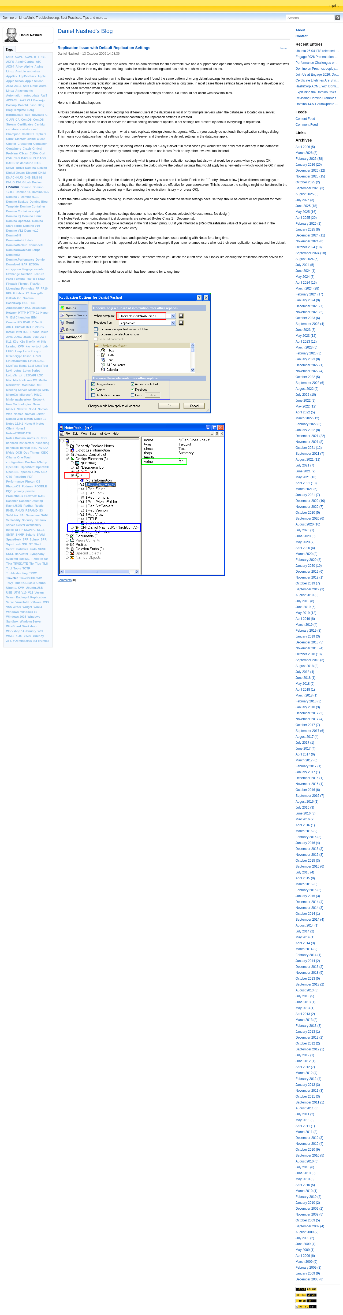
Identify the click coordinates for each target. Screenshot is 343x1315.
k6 (38, 341)
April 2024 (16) (306, 282)
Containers (13, 148)
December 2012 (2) (309, 1037)
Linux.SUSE (36, 360)
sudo (33, 549)
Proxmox (30, 496)
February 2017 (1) (308, 766)
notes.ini (33, 438)
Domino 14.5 (40, 192)
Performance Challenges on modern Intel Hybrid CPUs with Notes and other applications (318, 63)
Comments (65, 579)
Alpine (28, 66)
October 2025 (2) (308, 182)
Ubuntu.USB (34, 587)
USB (9, 592)
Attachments (24, 90)
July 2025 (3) (305, 200)
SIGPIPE (29, 529)
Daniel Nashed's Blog (85, 31)
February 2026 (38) (309, 159)
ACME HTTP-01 (35, 56)
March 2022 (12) (307, 418)
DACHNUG (28, 158)
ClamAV (20, 138)
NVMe (10, 452)
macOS (32, 380)
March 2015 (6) (306, 884)
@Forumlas (41, 640)
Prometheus (14, 496)
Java (9, 336)
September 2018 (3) (310, 660)
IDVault (20, 327)
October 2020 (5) (308, 512)
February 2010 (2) (308, 1197)
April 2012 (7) (305, 1067)
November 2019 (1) (309, 577)
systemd (12, 558)
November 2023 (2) (309, 312)
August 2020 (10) (308, 524)
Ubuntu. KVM (15, 587)
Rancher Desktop (31, 500)
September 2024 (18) (311, 253)
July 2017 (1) (305, 742)
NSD (43, 438)
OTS (9, 476)
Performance (15, 481)
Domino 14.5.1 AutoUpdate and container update (318, 104)
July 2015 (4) (305, 872)
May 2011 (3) (305, 1120)
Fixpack (11, 283)
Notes (28, 418)
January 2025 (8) (308, 229)
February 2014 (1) (308, 955)
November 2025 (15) (310, 176)
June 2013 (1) (305, 1002)
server (10, 525)
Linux (37, 356)
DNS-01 (37, 177)
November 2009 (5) (309, 1214)
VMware (36, 602)
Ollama (11, 457)
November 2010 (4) (309, 1144)
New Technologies (18, 404)
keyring (11, 346)
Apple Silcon (15, 81)
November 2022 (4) (309, 371)
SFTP (19, 529)
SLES (40, 529)
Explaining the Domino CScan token (318, 92)
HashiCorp (13, 303)
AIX (38, 61)
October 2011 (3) (308, 1096)
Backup (11, 105)
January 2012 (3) (308, 1085)
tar (46, 558)
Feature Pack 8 (24, 278)
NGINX (10, 409)
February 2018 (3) (308, 701)
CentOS (26, 119)
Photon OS (32, 481)
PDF (30, 476)
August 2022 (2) (307, 389)
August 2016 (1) (307, 801)
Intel (19, 332)
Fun (33, 293)
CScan (23, 153)
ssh (18, 544)
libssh (27, 356)
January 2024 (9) (308, 300)
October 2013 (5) (308, 978)
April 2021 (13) (306, 483)
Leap (18, 351)
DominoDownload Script (23, 249)
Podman (27, 486)
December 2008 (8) (309, 1279)
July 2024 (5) (305, 265)
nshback (12, 442)
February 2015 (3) (308, 890)
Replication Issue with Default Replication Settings (104, 48)
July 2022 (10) (306, 395)
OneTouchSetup (36, 462)
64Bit (9, 56)
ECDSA (34, 264)
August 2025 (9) (307, 194)
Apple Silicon (34, 81)
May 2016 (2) (305, 819)
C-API (10, 119)
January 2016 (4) (308, 843)
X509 (19, 636)
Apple (42, 76)
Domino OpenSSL (18, 221)
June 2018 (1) (305, 678)
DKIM (42, 172)
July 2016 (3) (305, 807)
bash (33, 105)
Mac (9, 380)
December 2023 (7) (309, 306)
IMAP (29, 327)
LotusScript (14, 375)
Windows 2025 (16, 616)
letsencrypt (14, 356)
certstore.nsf (29, 129)
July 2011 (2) (305, 1114)
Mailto (43, 380)
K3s (15, 341)
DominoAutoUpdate (19, 240)
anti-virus (33, 71)
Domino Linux (32, 216)
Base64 (23, 105)
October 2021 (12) (309, 448)
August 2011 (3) (307, 1108)
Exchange (13, 274)
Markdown (13, 385)
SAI (22, 515)
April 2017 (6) (305, 754)
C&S (17, 158)
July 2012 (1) (305, 1055)
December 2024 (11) (310, 235)
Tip (31, 563)
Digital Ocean (15, 172)
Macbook (19, 380)
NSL (34, 447)
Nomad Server (34, 414)
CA (18, 119)
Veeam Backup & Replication (26, 597)
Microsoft (26, 394)
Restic (39, 505)
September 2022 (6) (310, 383)
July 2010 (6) (305, 1167)
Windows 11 (28, 611)
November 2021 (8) (309, 442)
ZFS (9, 640)
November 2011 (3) (309, 1090)
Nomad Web (14, 418)
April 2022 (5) (305, 412)
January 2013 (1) (308, 1032)
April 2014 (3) (305, 943)
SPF (25, 539)
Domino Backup (17, 201)
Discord (31, 172)
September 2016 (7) (310, 796)
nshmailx (12, 447)
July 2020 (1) (305, 530)
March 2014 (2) (306, 949)
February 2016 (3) (308, 837)
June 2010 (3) (305, 1173)
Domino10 (31, 230)
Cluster (11, 143)
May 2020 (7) (305, 542)
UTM (17, 592)
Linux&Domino (16, 360)
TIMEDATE (20, 563)
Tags (9, 49)
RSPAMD (31, 510)
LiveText (12, 365)
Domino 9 (12, 196)
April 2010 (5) (305, 1185)
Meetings (34, 389)
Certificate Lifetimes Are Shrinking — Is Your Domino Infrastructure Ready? (318, 80)
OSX (44, 471)
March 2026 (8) (306, 153)
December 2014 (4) (309, 902)
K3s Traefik (27, 341)
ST (31, 544)
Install (10, 332)
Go (19, 298)
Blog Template (16, 110)
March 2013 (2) (306, 1020)
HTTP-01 (33, 312)
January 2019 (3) (308, 636)
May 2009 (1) (305, 1250)
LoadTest (41, 365)
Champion (13, 134)
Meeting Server (16, 389)
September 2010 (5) (310, 1155)
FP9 (9, 293)
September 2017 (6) (310, 731)
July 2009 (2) (305, 1238)
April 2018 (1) (305, 689)
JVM (36, 336)
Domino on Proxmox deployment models (318, 69)
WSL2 (10, 636)
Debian (42, 167)
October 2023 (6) (308, 318)
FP (37, 288)
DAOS (41, 158)
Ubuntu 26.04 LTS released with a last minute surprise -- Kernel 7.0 (318, 51)
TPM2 (33, 573)
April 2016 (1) (305, 825)
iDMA (10, 327)
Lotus (17, 370)
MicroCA (12, 394)
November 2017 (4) (309, 719)
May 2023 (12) (306, 336)
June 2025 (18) (306, 206)
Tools (17, 568)
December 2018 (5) (309, 642)
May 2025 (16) (306, 212)
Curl (42, 153)
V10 (24, 592)
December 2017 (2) (309, 713)
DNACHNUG (14, 177)
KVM (21, 346)
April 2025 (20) (306, 218)
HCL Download (35, 307)
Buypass (38, 114)
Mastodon (29, 385)
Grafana (28, 298)
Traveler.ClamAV (30, 578)
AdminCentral (25, 61)
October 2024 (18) (309, 247)
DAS (37, 163)
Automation (14, 95)
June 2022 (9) (305, 400)
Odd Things (32, 452)
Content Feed (305, 119)
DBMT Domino (26, 167)
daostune (26, 163)
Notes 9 (29, 423)
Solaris (30, 534)
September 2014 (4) (310, 919)
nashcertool (23, 399)
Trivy (9, 582)
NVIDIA (44, 447)
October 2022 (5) (308, 377)
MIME (38, 394)
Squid (10, 544)
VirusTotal (22, 602)
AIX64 (10, 66)
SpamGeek (13, 539)
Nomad (19, 414)
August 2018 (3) (307, 666)
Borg (30, 110)
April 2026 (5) (305, 147)
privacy (19, 491)
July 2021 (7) (305, 465)
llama (23, 365)
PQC (9, 491)
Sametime (33, 515)
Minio (10, 399)
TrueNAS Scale (24, 582)
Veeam (39, 592)
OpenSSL (12, 471)
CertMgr (40, 124)
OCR (19, 452)
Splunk (34, 539)
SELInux (40, 520)
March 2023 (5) (306, 347)
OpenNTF (12, 467)
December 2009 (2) (309, 1208)
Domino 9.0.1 (30, 196)
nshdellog (42, 442)
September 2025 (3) (310, 188)
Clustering (25, 143)
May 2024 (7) (305, 277)
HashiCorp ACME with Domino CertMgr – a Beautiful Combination (318, 86)
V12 (30, 592)
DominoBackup (16, 245)
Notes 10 (40, 418)
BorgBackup (14, 114)
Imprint (333, 6)
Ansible (20, 71)
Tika (9, 563)
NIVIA (32, 409)
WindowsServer (31, 621)
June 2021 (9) (305, 471)
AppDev (11, 76)
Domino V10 (31, 225)
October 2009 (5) (308, 1220)
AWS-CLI (12, 100)
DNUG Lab (23, 182)
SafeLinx (12, 515)
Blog (41, 105)
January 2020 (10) (309, 566)
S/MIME (24, 558)
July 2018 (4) (305, 672)
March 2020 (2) (306, 554)
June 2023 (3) (305, 330)
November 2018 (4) (309, 648)
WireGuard (13, 626)
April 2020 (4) (305, 548)
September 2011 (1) (310, 1102)
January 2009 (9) (308, 1273)
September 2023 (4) (310, 324)
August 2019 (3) (307, 595)
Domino (12, 187)
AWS (44, 95)
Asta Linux (30, 85)
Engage (28, 269)
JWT (43, 336)
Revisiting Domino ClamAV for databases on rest (318, 98)
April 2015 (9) (305, 878)
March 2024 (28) (307, 288)
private (30, 491)
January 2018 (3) (308, 707)
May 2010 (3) (305, 1179)
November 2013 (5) (309, 973)
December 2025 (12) (310, 170)
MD (39, 385)
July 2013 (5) (305, 996)
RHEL (10, 510)
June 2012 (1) (305, 1061)
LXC (40, 375)
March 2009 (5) (306, 1262)
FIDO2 (40, 278)
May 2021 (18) (306, 477)
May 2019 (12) (306, 613)
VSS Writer (13, 607)
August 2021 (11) (308, 459)
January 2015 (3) (308, 896)
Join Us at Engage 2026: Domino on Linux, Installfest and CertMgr (318, 74)
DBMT (10, 167)
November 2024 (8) (309, 241)
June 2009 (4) (305, 1244)
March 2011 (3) (306, 1132)
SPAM (40, 534)
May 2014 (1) (305, 937)
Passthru (20, 476)
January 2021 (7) (308, 495)
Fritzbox (18, 293)
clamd (31, 138)
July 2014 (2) (305, 931)
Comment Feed (307, 125)
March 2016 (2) (306, 831)
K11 (9, 341)
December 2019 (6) (309, 571)
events (38, 269)
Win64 (37, 607)
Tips (38, 563)
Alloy (19, 66)
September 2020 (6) (310, 518)
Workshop (29, 626)
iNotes (39, 327)
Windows (12, 611)
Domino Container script (23, 211)
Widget (27, 607)
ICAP (26, 322)
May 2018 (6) (305, 684)
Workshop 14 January (21, 631)
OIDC (44, 452)
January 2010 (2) (308, 1203)
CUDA (34, 153)
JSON (27, 336)
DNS (27, 177)
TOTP (26, 568)
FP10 (44, 288)
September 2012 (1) (310, 1049)
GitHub (11, 298)
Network (38, 399)
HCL (25, 303)
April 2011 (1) (305, 1126)
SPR (44, 539)
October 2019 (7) (308, 583)
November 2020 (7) (309, 507)
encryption (13, 269)
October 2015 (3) (308, 860)
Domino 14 (23, 192)
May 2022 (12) (306, 406)
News (36, 404)
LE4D (10, 351)
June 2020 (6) (305, 536)
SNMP (20, 534)
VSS (46, 602)
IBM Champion (20, 317)
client (40, 138)
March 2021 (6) (306, 489)
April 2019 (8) (305, 619)
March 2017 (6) (306, 760)
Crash (27, 148)
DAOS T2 (12, 163)
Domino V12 (14, 230)
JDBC (18, 336)
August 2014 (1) (307, 925)
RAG (41, 496)
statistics (22, 549)
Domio (40, 259)
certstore (12, 129)
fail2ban (26, 274)
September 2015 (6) (310, 866)
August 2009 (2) (307, 1232)
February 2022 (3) (308, 424)
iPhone (34, 332)
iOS (25, 332)
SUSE (42, 549)
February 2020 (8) (308, 560)
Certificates (25, 124)
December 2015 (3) (309, 849)
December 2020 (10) (310, 501)
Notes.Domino (16, 438)
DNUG (10, 182)
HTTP (22, 312)
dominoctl (36, 245)
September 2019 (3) (310, 589)
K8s (44, 341)
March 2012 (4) (306, 1073)
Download (13, 264)
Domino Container (32, 206)
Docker (37, 182)
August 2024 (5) (307, 259)
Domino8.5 (13, 235)
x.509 (27, 636)
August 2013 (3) (307, 990)
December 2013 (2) (309, 967)
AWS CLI (26, 100)
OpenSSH (42, 467)
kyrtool (36, 346)
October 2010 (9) (308, 1149)
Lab (45, 346)
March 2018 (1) (306, 695)
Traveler (12, 578)
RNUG (20, 510)
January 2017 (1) (308, 772)
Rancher (12, 500)
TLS (45, 563)
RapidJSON (14, 505)
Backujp (38, 100)
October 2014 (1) (308, 914)
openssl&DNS (30, 471)
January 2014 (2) (308, 961)
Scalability (13, 520)
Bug (28, 114)
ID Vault (37, 322)
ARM (9, 85)
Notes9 (20, 428)
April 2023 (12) (306, 341)
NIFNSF (22, 409)
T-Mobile (37, 558)
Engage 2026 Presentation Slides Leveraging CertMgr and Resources (318, 57)
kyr (28, 346)
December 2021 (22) (310, 436)
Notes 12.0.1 (14, 423)
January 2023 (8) (308, 359)
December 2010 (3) (309, 1138)
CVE (9, 158)
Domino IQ (13, 216)
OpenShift (28, 467)
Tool (9, 568)
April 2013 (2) (305, 1014)
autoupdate (31, 95)
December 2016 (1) (309, 778)
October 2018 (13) (309, 654)
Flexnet (23, 283)
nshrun (25, 447)
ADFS (10, 61)
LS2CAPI (30, 375)
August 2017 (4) (307, 737)
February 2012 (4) (308, 1079)
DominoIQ (13, 254)
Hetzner (11, 312)
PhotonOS (13, 486)
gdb (40, 293)
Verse (10, 602)
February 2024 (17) (309, 294)
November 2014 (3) (309, 908)
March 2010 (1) (306, 1191)
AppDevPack (27, 76)
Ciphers (41, 134)
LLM (31, 365)
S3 (41, 510)
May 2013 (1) (305, 1008)
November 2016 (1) (309, 784)
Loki (9, 370)
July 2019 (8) (305, 601)
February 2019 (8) (308, 630)
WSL (41, 631)
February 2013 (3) (308, 1026)
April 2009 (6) (305, 1256)
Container (40, 143)
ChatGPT (28, 134)
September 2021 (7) (310, 453)
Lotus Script (31, 370)
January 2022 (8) (308, 430)
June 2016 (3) (305, 813)
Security (27, 520)
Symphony (37, 553)
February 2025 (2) (308, 223)
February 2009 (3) (308, 1267)
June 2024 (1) (305, 271)
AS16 (17, 85)
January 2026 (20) (309, 164)
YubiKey (38, 636)
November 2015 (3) (309, 855)
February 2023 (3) (308, 353)
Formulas (27, 288)
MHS (45, 389)
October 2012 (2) (308, 1043)
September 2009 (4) (310, 1226)
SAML (45, 515)
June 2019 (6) (305, 607)
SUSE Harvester (17, 553)
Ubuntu (41, 582)
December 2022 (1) (309, 365)
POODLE (41, 486)
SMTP (10, 534)
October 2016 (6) (308, 790)
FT (27, 293)
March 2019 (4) (306, 625)
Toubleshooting (17, 573)
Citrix (10, 138)
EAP (24, 264)
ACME (19, 56)
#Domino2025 (22, 640)
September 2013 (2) (310, 984)
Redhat (28, 505)
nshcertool (26, 442)
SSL (25, 544)
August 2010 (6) (307, 1161)
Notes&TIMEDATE (18, 433)
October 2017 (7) (308, 725)
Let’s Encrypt (32, 351)
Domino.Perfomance (20, 259)
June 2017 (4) (305, 748)
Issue (44, 332)
